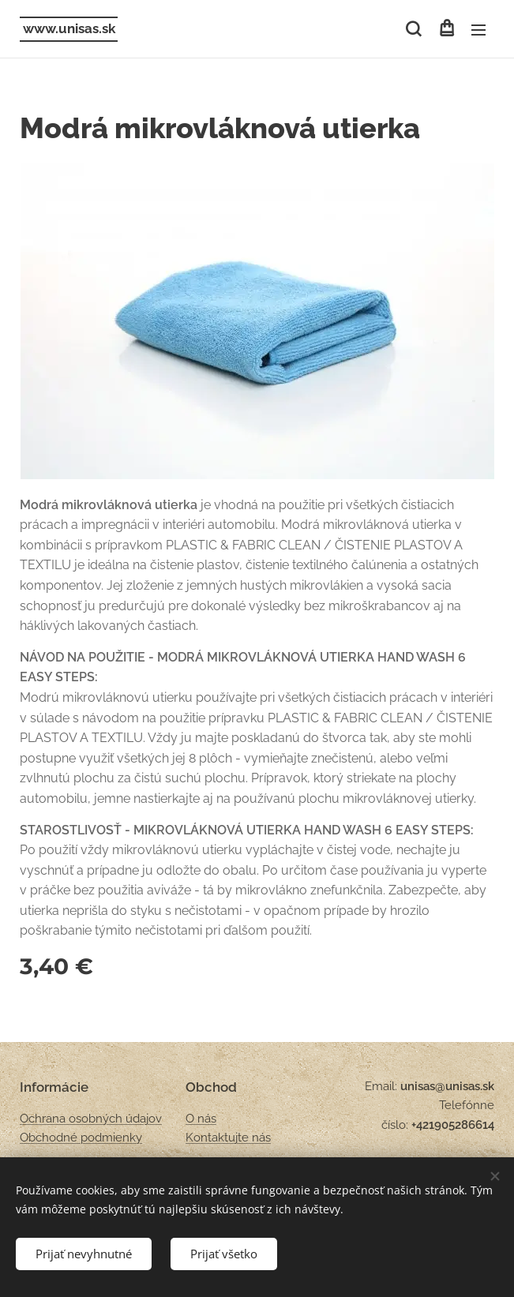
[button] (413, 29)
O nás (201, 1118)
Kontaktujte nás (228, 1137)
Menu (478, 30)
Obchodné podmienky (81, 1137)
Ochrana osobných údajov (91, 1118)
